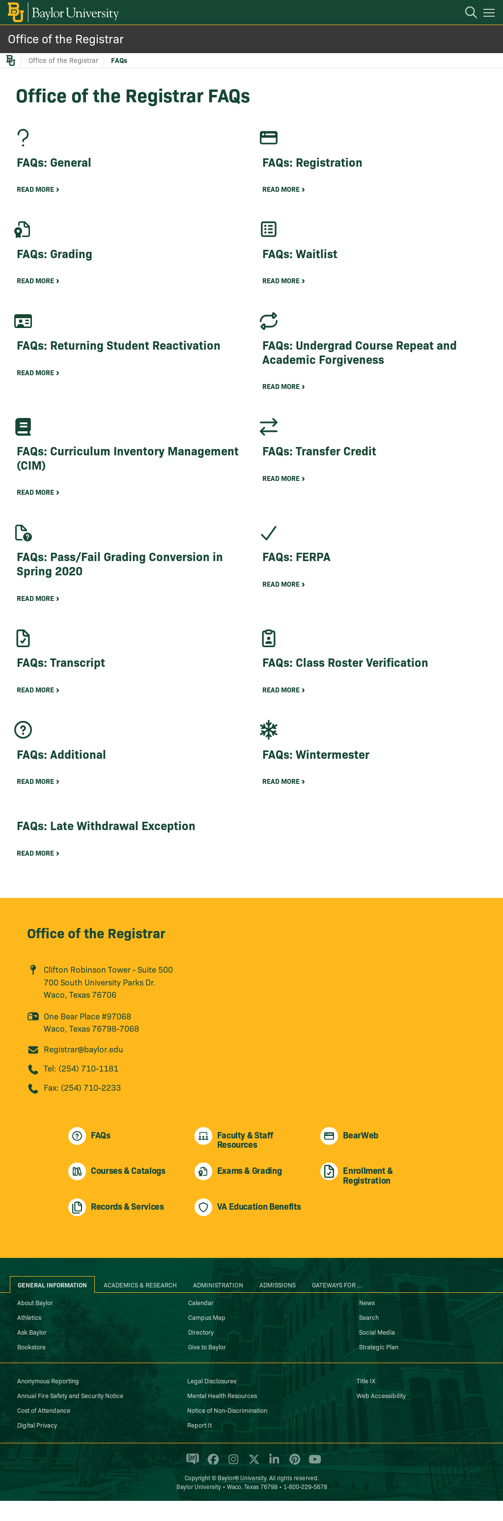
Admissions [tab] (277, 1304)
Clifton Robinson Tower (87, 989)
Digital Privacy (37, 1444)
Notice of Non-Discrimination (227, 1430)
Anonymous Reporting (48, 1400)
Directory (201, 1351)
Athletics (29, 1337)
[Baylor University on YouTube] (312, 1483)
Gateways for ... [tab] (337, 1304)
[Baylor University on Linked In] (272, 1483)
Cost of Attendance (43, 1430)
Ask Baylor (32, 1351)
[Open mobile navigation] (490, 14)
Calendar (201, 1322)
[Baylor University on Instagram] (232, 1483)
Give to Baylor (207, 1366)
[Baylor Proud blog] (191, 1483)
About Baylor (35, 1322)
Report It (199, 1444)
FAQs (119, 60)
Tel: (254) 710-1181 (81, 1088)
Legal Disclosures (211, 1400)
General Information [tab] (52, 1304)
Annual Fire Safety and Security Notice (70, 1415)
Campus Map (206, 1337)
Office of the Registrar (66, 38)
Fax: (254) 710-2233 (82, 1107)
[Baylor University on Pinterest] (293, 1483)
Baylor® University (242, 1497)
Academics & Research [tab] (140, 1304)
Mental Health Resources (222, 1415)
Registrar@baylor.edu (83, 1069)
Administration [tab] (218, 1304)
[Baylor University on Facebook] (211, 1483)
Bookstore (31, 1366)
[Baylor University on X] (252, 1483)
